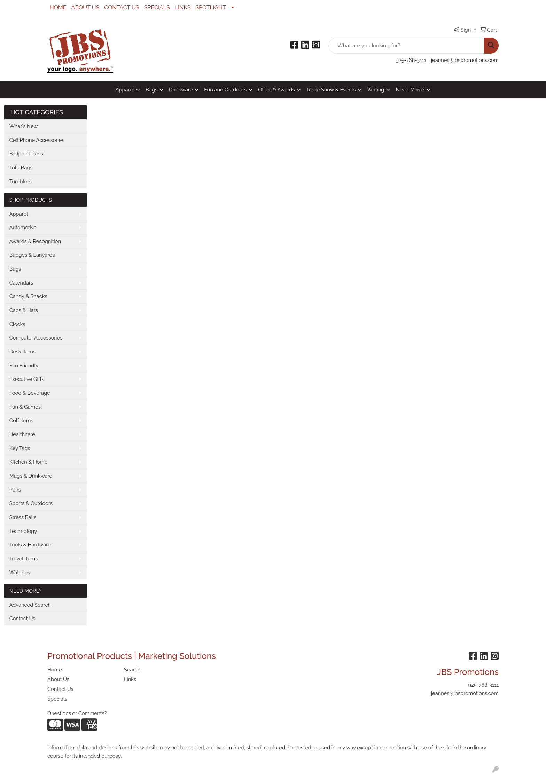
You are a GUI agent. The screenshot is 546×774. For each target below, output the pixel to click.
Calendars (21, 283)
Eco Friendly (24, 365)
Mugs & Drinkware (30, 476)
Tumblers (20, 181)
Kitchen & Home (28, 462)
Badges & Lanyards (32, 255)
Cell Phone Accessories (36, 140)
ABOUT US (85, 7)
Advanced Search (30, 605)
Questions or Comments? (77, 713)
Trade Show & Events (331, 90)
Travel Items (23, 558)
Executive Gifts (26, 379)
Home (54, 669)
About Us (58, 679)
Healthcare (22, 434)
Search (132, 669)
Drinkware (181, 90)
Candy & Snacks (28, 296)
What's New (23, 126)
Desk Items (22, 351)
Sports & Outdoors (31, 503)
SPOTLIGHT (210, 7)
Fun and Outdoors (225, 90)
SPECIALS (157, 7)
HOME (58, 7)
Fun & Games (25, 407)
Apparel (125, 90)
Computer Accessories (36, 338)
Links (130, 679)
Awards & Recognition (35, 241)
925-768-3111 (411, 60)
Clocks (17, 324)
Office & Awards (276, 90)
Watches (19, 572)
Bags (151, 90)
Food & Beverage (29, 393)
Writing (375, 90)
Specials (57, 699)
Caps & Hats (23, 310)
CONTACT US (121, 7)
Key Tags (19, 448)
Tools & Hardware (30, 545)
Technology (23, 531)
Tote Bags (21, 167)
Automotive (23, 227)
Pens (15, 490)
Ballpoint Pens (26, 154)
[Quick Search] (406, 46)
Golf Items (21, 420)
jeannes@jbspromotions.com (465, 60)
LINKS (183, 7)
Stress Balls (23, 517)
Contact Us (22, 618)
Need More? (410, 90)
